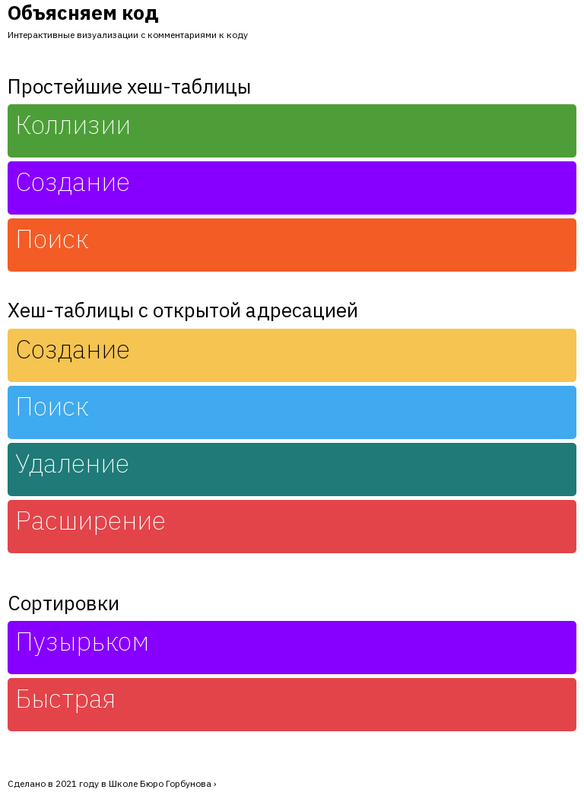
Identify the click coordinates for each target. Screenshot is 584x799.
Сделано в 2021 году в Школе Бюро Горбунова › (112, 783)
